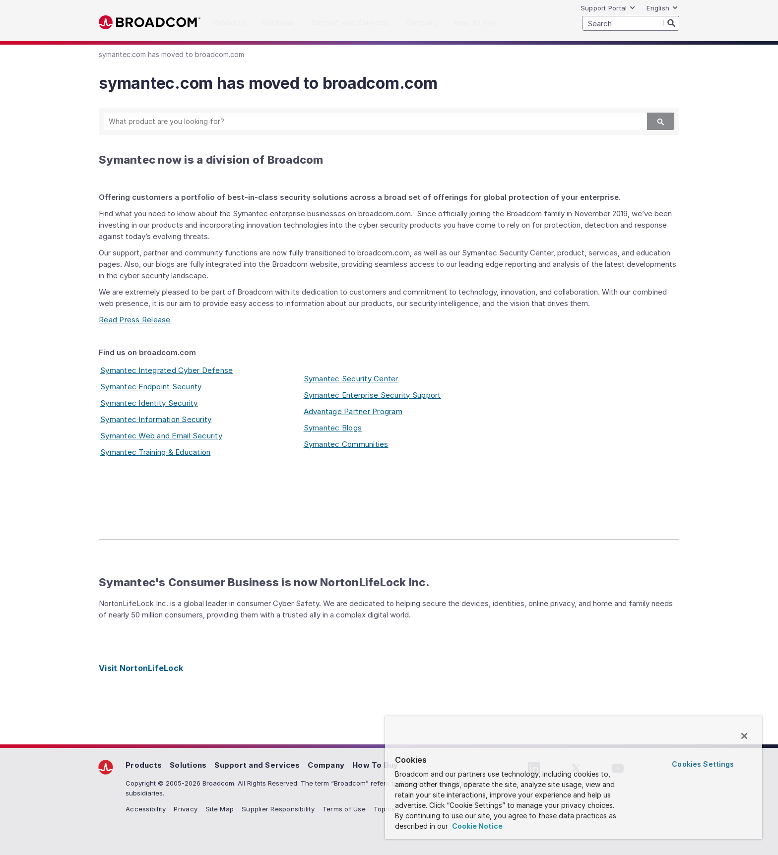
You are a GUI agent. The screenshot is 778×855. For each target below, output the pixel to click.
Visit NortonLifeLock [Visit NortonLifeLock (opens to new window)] (141, 668)
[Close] (744, 736)
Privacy (185, 809)
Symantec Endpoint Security (151, 386)
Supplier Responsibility (278, 809)
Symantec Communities (346, 444)
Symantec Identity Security (149, 403)
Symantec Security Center (351, 378)
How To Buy (375, 765)
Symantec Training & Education (155, 452)
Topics (384, 809)
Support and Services (257, 765)
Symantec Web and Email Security (161, 435)
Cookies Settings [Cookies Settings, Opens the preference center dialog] (703, 764)
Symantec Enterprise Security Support (372, 395)
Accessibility (146, 809)
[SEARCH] (631, 23)
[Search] (671, 22)
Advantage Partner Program (353, 411)
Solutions (188, 765)
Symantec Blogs (333, 427)
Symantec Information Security (155, 419)
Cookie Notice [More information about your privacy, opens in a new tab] (477, 826)
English (662, 8)
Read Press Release (135, 319)
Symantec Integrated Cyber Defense (166, 370)
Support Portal (608, 8)
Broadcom (149, 22)
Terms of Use (344, 809)
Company (326, 765)
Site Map (219, 809)
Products (144, 765)
